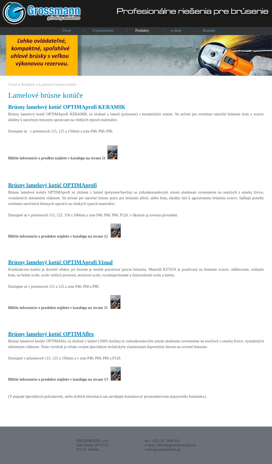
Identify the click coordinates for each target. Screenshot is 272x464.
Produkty (142, 31)
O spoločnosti (102, 31)
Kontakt (209, 31)
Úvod (66, 31)
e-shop (176, 31)
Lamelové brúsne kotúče (57, 85)
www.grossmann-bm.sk (163, 449)
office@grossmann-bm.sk (176, 445)
